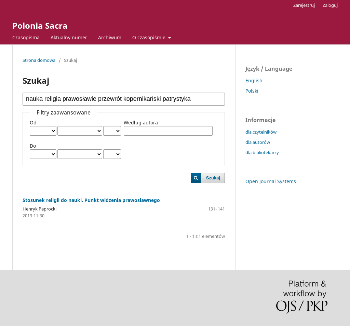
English (253, 80)
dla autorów (257, 142)
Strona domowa (39, 60)
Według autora (141, 122)
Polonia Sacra (40, 25)
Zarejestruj (304, 5)
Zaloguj (330, 5)
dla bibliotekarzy (262, 152)
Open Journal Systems (270, 181)
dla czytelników (261, 132)
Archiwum (109, 37)
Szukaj (213, 177)
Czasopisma (26, 37)
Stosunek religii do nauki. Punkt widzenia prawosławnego (91, 200)
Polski (251, 90)
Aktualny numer (69, 37)
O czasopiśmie (149, 37)
